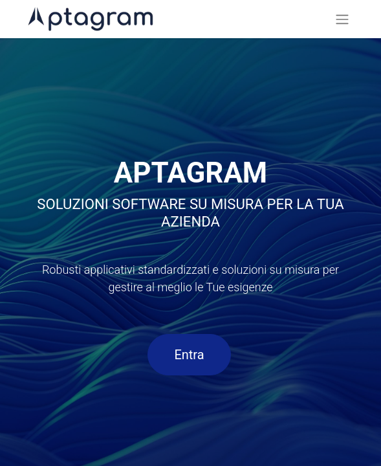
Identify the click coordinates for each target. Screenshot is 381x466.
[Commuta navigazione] (342, 19)
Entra (189, 354)
